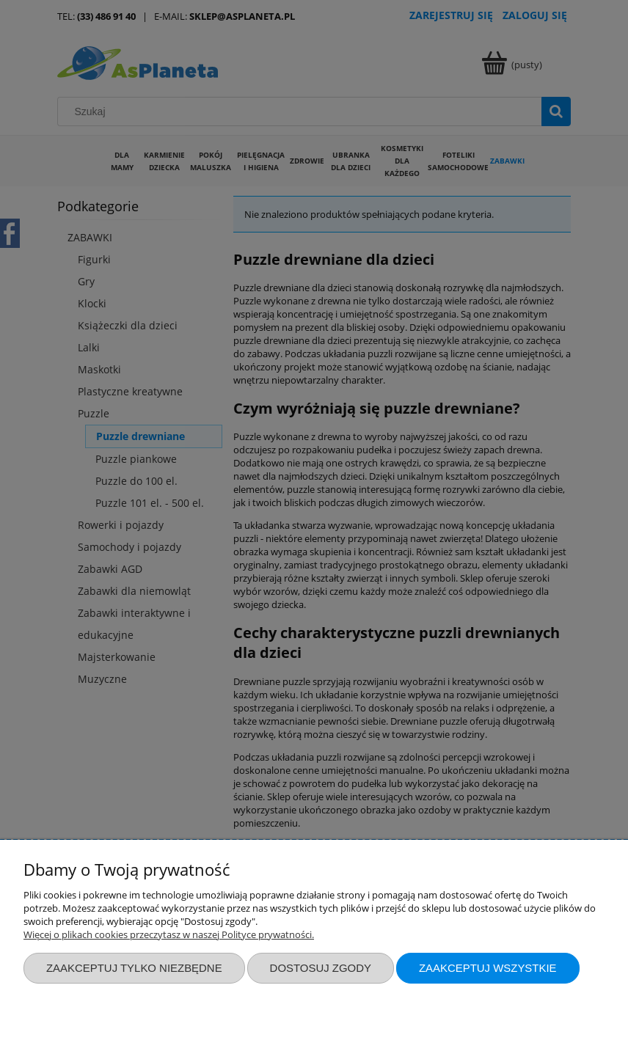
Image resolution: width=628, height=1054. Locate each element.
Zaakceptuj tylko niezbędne (134, 968)
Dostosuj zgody (320, 968)
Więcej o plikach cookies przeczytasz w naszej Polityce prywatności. (168, 934)
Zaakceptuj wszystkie (488, 968)
